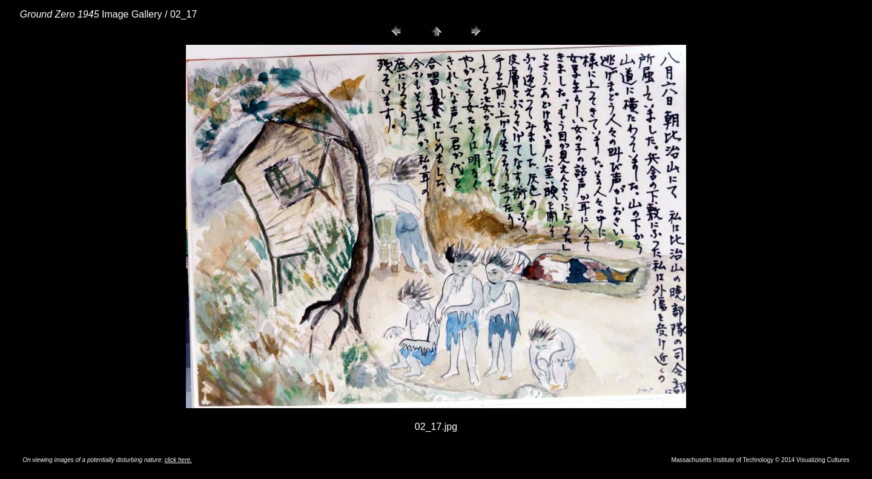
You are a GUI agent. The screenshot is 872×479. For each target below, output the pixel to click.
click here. (178, 460)
